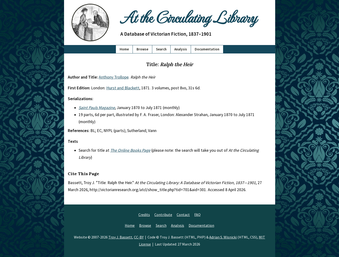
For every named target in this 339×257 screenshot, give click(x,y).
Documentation (207, 49)
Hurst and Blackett (122, 88)
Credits (144, 214)
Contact (183, 214)
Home (124, 49)
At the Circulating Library (188, 16)
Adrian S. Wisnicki (223, 237)
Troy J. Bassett (120, 237)
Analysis (180, 49)
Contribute (163, 214)
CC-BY (139, 237)
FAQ (197, 214)
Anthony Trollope (114, 77)
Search (161, 49)
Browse (142, 49)
